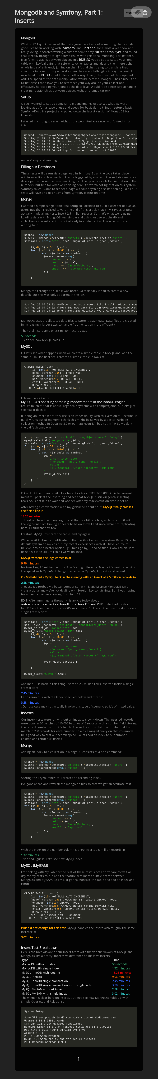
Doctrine (88, 48)
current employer (107, 51)
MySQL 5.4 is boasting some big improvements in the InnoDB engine (73, 402)
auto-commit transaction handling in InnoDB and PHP (62, 604)
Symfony (68, 48)
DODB (45, 75)
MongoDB (28, 38)
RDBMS (84, 59)
